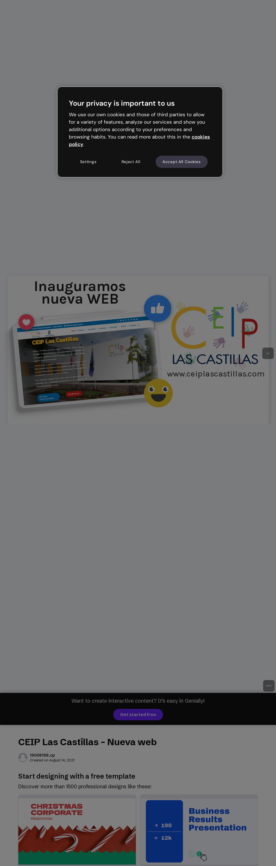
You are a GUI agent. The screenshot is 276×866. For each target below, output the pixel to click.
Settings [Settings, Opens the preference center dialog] (88, 161)
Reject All (131, 161)
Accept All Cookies (181, 161)
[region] (140, 132)
